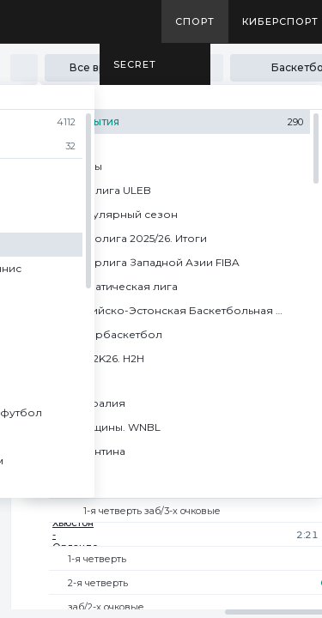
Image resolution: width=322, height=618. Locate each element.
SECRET (134, 64)
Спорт (195, 21)
